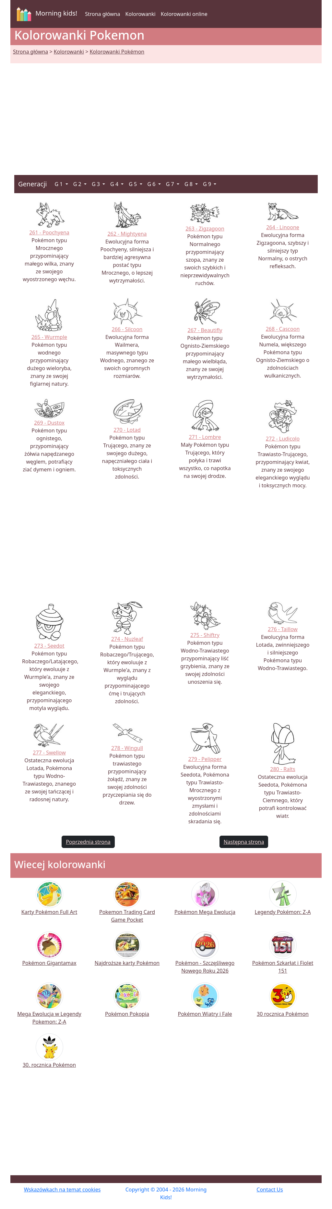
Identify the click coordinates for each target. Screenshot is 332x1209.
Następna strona (244, 841)
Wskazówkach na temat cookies (62, 1189)
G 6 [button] (152, 184)
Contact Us (269, 1189)
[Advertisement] (166, 111)
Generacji (32, 184)
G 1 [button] (59, 184)
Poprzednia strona (88, 841)
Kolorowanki (140, 14)
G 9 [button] (207, 184)
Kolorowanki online (184, 14)
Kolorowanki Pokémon (116, 51)
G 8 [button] (189, 184)
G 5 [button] (133, 184)
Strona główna (102, 14)
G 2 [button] (78, 184)
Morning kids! (45, 14)
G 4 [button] (115, 184)
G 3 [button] (96, 184)
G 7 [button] (170, 184)
